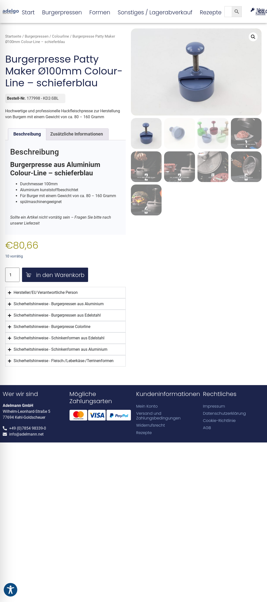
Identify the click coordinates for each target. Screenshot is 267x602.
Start (28, 12)
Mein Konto (147, 406)
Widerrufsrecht (150, 425)
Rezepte (210, 12)
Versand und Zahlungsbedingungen (158, 416)
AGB (207, 428)
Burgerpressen (62, 12)
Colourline (60, 36)
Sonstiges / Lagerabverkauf (155, 12)
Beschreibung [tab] (27, 134)
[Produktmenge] (12, 275)
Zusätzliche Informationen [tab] (76, 134)
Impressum (214, 406)
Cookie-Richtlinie (219, 420)
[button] (253, 36)
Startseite (13, 36)
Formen (99, 12)
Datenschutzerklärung (224, 413)
